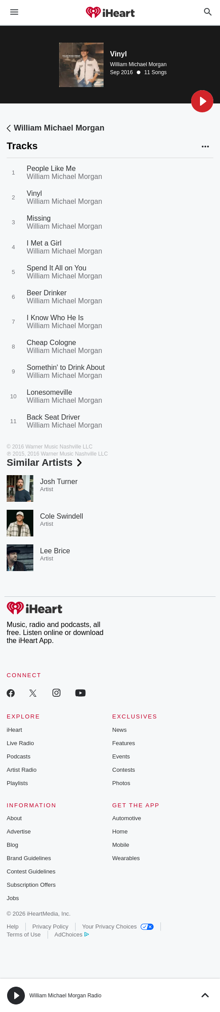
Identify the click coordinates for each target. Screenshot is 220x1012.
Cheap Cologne (51, 342)
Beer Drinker (47, 293)
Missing (39, 218)
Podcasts (18, 756)
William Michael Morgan (138, 64)
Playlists (17, 783)
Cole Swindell (61, 516)
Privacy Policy (50, 926)
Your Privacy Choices (118, 926)
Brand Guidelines (29, 858)
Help (13, 926)
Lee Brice (55, 551)
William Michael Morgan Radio (65, 995)
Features (123, 743)
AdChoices (72, 934)
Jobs (13, 898)
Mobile (120, 844)
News (119, 729)
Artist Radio (21, 769)
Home (120, 831)
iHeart (14, 729)
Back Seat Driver (53, 417)
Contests (123, 769)
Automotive (126, 818)
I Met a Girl (44, 243)
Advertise (19, 831)
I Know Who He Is (55, 317)
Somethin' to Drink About (66, 367)
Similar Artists (45, 462)
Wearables (126, 858)
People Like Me (51, 168)
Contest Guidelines (31, 871)
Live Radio (20, 743)
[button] (202, 101)
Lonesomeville (49, 392)
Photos (121, 783)
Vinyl (34, 193)
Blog (12, 844)
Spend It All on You (56, 268)
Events (121, 756)
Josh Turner (58, 481)
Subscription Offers (31, 884)
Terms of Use (24, 934)
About (14, 818)
